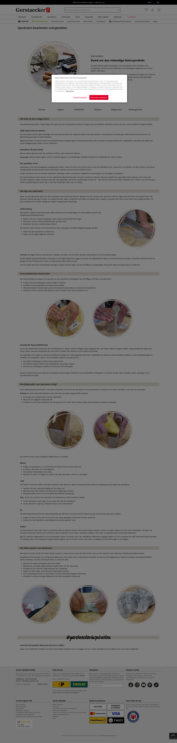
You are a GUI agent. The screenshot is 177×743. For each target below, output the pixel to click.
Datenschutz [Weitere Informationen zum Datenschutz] (70, 91)
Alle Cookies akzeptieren (99, 97)
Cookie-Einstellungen (80, 97)
